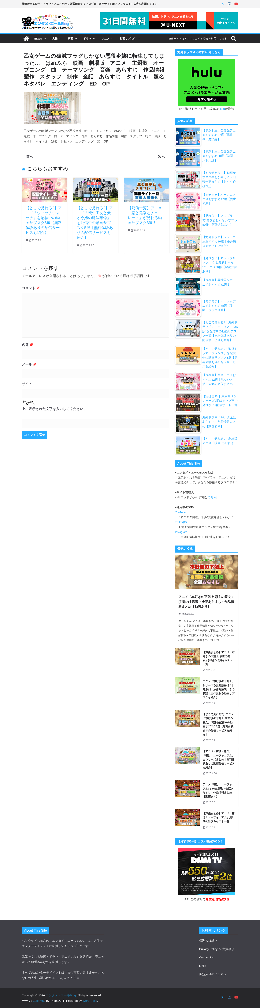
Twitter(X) (181, 522)
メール (29, 364)
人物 (55, 38)
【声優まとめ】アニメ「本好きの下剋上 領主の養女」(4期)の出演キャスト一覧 (219, 658)
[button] (44, 38)
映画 (70, 38)
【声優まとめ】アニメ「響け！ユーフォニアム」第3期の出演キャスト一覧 (219, 817)
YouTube (180, 512)
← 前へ (27, 156)
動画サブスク (128, 38)
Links (202, 965)
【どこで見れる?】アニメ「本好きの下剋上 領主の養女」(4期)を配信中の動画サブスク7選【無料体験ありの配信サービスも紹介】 (218, 724)
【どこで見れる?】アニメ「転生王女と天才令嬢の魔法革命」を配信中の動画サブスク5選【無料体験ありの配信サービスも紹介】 (95, 223)
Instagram (181, 532)
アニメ (106, 38)
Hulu (222, 108)
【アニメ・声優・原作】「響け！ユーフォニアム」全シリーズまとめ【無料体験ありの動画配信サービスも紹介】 (219, 759)
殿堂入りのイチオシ (213, 974)
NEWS (38, 38)
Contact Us (206, 957)
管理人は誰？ (208, 940)
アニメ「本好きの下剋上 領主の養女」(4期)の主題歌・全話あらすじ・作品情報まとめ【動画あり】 (206, 602)
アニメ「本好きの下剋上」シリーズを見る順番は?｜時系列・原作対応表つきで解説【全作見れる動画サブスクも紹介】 (219, 689)
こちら (212, 497)
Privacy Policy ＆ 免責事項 (216, 949)
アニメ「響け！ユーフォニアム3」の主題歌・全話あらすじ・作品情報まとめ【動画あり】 (219, 790)
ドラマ (87, 38)
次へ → (163, 156)
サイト (27, 384)
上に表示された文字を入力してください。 (54, 409)
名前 (27, 345)
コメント (31, 288)
